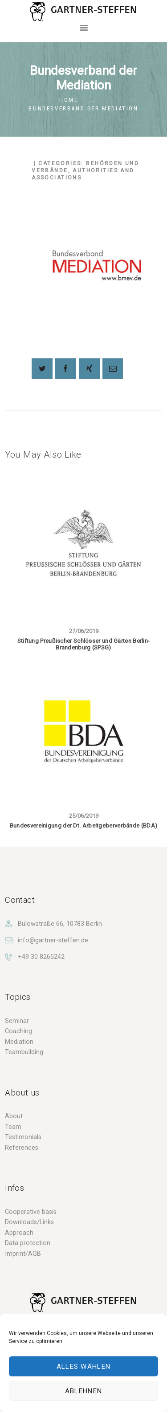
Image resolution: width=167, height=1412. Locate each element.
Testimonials (23, 1136)
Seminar (17, 1020)
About (14, 1116)
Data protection (27, 1242)
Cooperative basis (31, 1211)
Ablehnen (83, 1391)
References (21, 1147)
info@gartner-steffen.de (53, 940)
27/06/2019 (83, 631)
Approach (19, 1232)
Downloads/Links (29, 1221)
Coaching (18, 1031)
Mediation (19, 1041)
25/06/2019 (83, 815)
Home (68, 100)
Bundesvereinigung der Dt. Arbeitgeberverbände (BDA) (83, 825)
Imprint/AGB (23, 1253)
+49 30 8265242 (41, 956)
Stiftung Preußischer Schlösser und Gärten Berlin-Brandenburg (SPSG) (83, 644)
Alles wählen (84, 1367)
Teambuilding (24, 1051)
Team (13, 1126)
